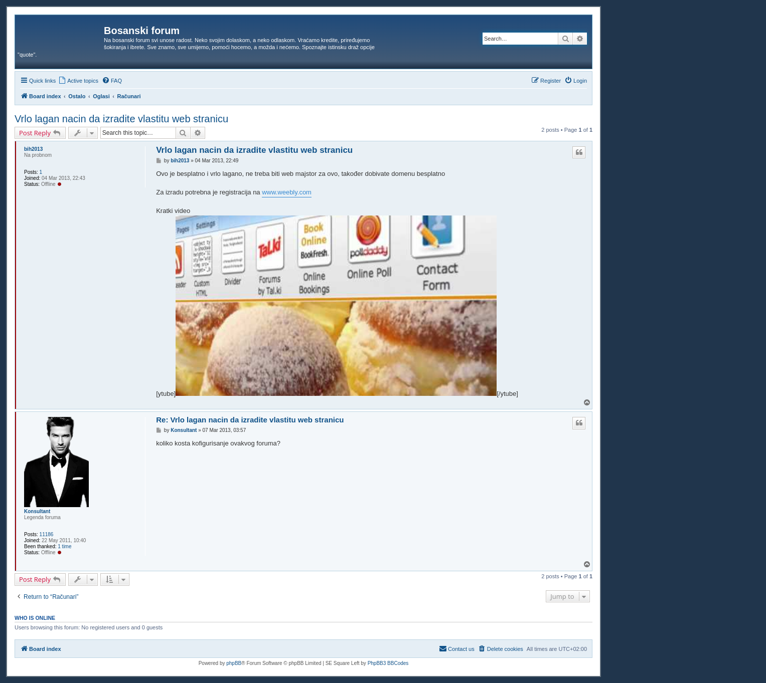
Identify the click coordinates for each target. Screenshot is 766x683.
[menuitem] (78, 81)
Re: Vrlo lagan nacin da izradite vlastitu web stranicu (250, 419)
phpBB (233, 663)
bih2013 (33, 149)
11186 (47, 534)
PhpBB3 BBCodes (388, 663)
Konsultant (37, 511)
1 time (64, 546)
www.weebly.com (287, 192)
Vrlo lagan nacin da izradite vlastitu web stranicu (121, 118)
